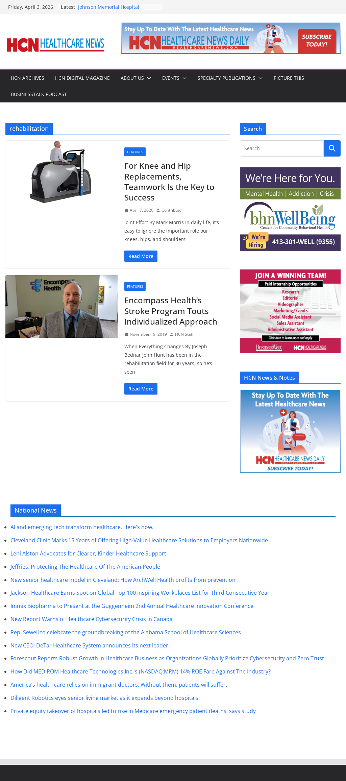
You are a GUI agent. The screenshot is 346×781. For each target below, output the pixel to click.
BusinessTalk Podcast (39, 94)
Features (135, 151)
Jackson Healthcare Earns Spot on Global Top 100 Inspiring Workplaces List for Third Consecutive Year (140, 592)
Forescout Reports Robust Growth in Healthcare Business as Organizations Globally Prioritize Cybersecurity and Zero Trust (167, 658)
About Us (132, 78)
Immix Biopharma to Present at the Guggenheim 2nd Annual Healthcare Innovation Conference (131, 606)
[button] (147, 78)
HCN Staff (184, 334)
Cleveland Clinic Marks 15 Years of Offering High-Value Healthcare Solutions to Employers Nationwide (139, 540)
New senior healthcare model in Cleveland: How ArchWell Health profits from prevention (123, 580)
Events (170, 78)
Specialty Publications (226, 78)
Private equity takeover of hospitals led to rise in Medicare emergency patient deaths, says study (133, 711)
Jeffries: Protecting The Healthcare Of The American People (85, 566)
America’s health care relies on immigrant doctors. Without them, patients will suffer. (118, 684)
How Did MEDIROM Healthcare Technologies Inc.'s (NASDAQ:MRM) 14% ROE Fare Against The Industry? (140, 671)
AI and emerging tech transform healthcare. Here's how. (81, 527)
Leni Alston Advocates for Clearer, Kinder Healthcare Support (88, 553)
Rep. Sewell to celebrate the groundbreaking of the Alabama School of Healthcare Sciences (125, 632)
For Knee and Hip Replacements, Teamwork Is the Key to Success (169, 181)
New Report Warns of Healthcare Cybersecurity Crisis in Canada (91, 619)
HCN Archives (27, 78)
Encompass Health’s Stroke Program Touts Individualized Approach (170, 310)
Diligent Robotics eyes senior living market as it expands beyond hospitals (104, 698)
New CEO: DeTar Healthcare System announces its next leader (89, 645)
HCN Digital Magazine (82, 78)
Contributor (172, 210)
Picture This (289, 78)
